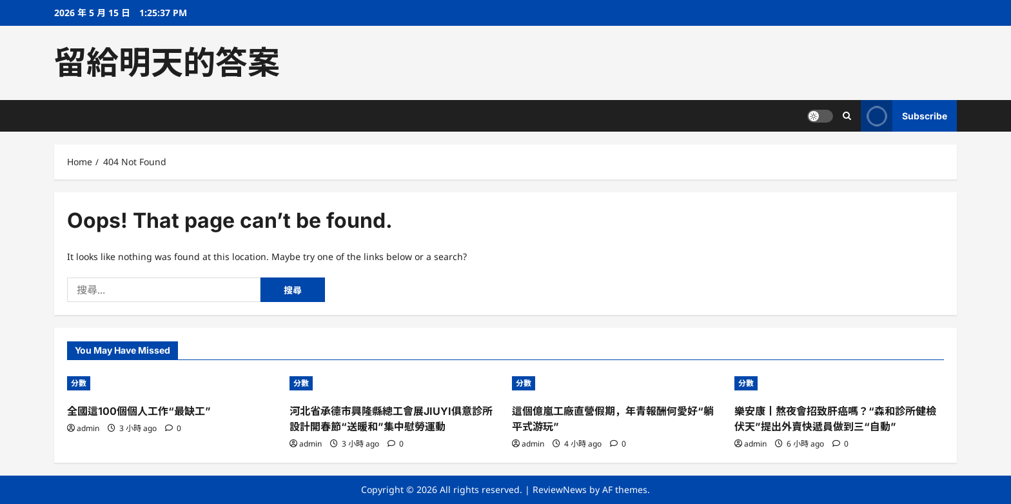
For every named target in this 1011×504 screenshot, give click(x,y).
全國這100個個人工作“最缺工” (139, 411)
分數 (78, 383)
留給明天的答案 (167, 62)
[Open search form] (847, 115)
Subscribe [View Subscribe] (904, 116)
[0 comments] (173, 428)
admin (88, 428)
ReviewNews (560, 489)
